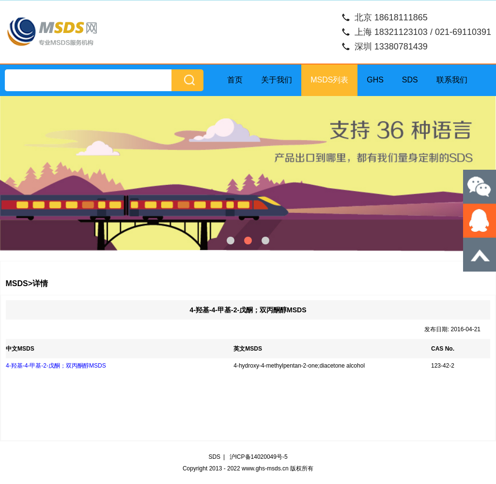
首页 (235, 80)
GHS (375, 80)
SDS (410, 80)
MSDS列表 (329, 80)
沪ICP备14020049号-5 (259, 456)
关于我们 (276, 80)
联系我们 (451, 80)
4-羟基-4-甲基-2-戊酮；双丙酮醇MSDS (56, 365)
